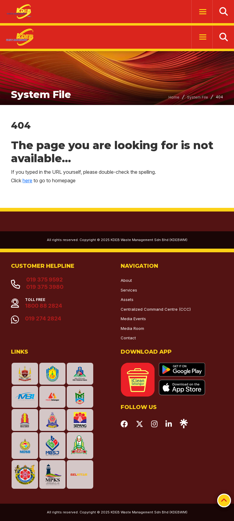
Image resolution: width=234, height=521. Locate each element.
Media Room (132, 328)
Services (129, 290)
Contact (128, 337)
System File (197, 97)
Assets (127, 299)
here (27, 180)
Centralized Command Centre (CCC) (156, 309)
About (126, 280)
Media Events (133, 318)
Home (173, 97)
